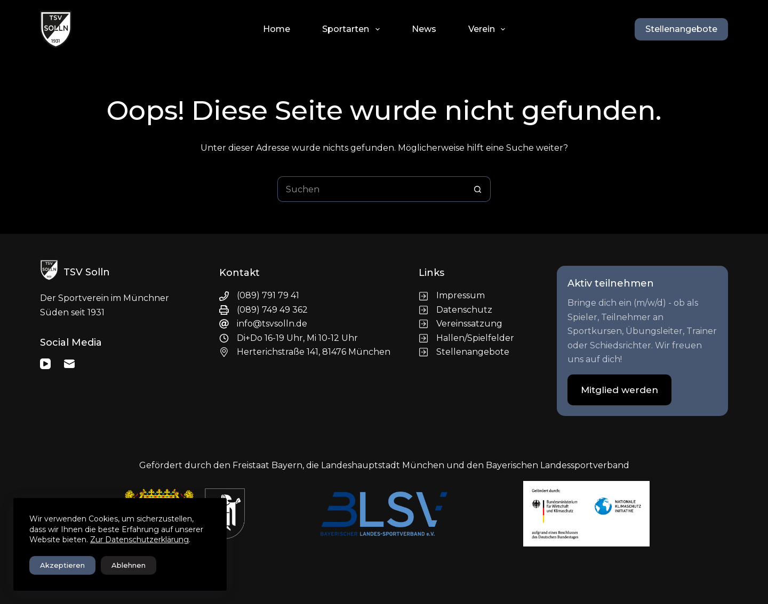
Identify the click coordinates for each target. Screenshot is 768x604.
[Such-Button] (478, 189)
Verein (488, 29)
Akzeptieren (62, 565)
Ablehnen (128, 565)
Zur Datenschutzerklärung (139, 539)
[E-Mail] (69, 363)
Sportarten (352, 29)
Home (276, 29)
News (424, 29)
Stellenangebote (681, 29)
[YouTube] (45, 363)
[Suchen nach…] (371, 189)
